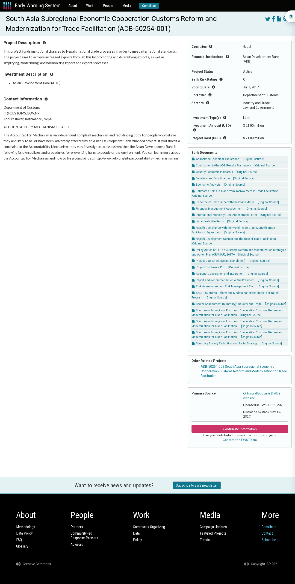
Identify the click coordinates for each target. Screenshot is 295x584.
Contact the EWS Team (240, 440)
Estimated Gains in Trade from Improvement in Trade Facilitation (235, 191)
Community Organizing (149, 527)
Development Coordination (211, 178)
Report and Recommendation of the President (223, 280)
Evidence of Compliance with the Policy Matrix (223, 202)
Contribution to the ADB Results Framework (221, 165)
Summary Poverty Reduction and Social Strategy (224, 343)
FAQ (19, 540)
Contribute (149, 6)
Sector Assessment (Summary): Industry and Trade (227, 304)
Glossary (22, 546)
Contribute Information (240, 429)
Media (126, 5)
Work (90, 5)
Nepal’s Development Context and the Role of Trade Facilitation (234, 239)
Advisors (77, 544)
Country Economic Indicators (212, 172)
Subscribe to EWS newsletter (197, 485)
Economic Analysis (206, 184)
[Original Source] (253, 159)
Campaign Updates (213, 527)
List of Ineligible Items (208, 221)
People (108, 5)
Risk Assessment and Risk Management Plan (223, 286)
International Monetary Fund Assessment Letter (224, 215)
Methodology (25, 527)
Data (136, 533)
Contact (267, 533)
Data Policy (24, 533)
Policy (137, 540)
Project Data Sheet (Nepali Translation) (218, 260)
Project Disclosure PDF (208, 267)
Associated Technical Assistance (215, 159)
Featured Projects (213, 533)
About (72, 5)
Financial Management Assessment (217, 208)
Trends (205, 540)
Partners (77, 527)
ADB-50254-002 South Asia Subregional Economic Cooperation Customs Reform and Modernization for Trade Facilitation (244, 371)
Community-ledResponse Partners (84, 535)
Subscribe (269, 540)
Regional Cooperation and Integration (217, 273)
